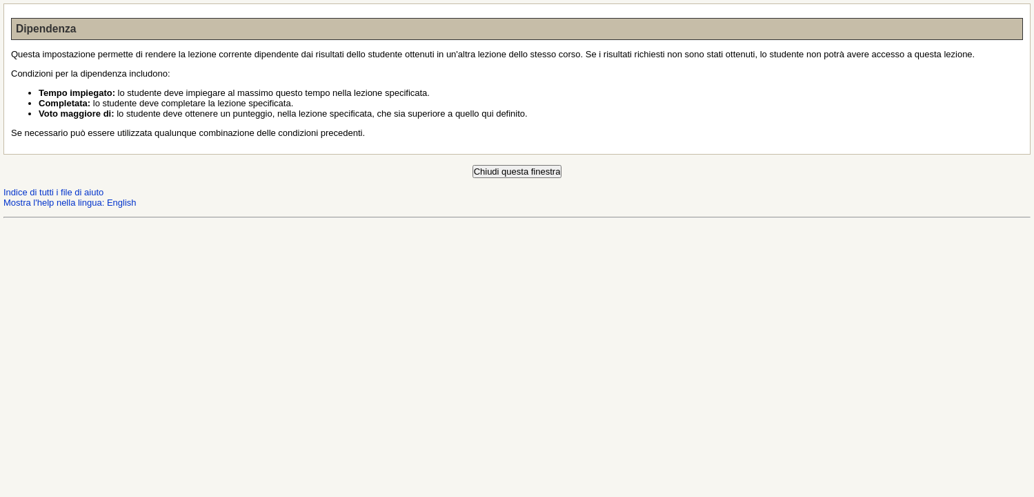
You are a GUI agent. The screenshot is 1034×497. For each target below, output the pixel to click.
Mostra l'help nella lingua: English (70, 202)
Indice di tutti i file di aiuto (53, 192)
